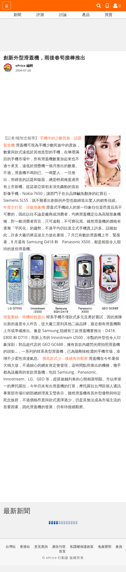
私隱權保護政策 (81, 546)
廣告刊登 (59, 546)
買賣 (108, 14)
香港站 (25, 546)
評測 (40, 14)
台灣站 (11, 546)
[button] (99, 5)
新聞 (17, 14)
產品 (86, 14)
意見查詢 (41, 546)
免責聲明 (104, 546)
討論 (63, 14)
